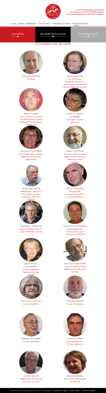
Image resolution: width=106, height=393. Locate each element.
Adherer (21, 24)
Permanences (31, 24)
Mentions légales (89, 390)
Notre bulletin (75, 390)
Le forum (47, 390)
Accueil (14, 24)
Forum (76, 26)
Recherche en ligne (80, 24)
